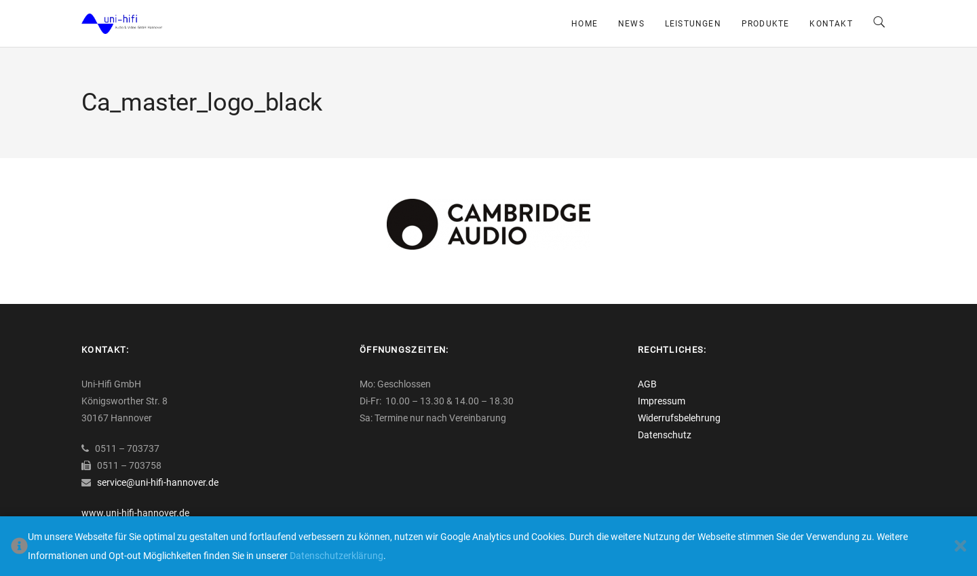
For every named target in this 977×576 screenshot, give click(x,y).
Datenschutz (664, 434)
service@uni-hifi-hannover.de (157, 482)
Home (584, 23)
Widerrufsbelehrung (679, 417)
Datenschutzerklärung (336, 555)
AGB (647, 384)
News (631, 23)
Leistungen (693, 23)
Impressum (661, 401)
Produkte (766, 23)
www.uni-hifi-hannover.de (135, 512)
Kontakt (830, 23)
